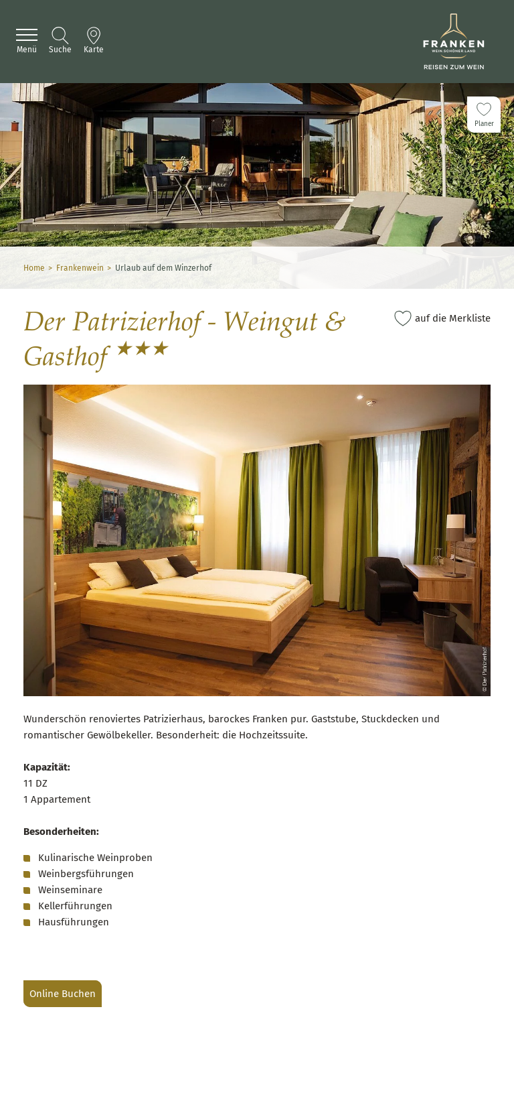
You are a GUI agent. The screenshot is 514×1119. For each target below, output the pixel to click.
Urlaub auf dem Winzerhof (163, 268)
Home (34, 268)
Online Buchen (62, 994)
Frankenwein (80, 268)
